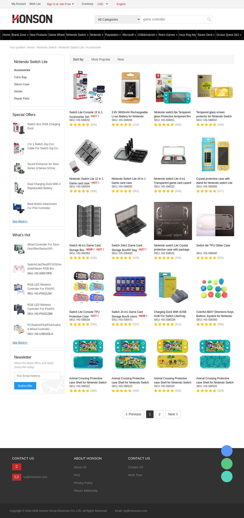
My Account (19, 4)
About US (80, 467)
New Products (38, 34)
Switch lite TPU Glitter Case (213, 245)
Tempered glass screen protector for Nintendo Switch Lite (214, 116)
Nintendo (97, 34)
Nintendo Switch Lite (71, 47)
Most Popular (100, 59)
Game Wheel (57, 34)
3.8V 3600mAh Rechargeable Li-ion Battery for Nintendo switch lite (130, 117)
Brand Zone (20, 34)
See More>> (20, 221)
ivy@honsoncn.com (35, 477)
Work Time (135, 475)
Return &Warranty (86, 490)
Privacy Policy (83, 483)
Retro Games (168, 34)
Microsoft (129, 34)
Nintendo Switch (77, 34)
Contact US (135, 467)
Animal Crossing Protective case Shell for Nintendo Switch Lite (88, 382)
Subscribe (25, 386)
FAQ (77, 475)
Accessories (93, 47)
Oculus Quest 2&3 (229, 34)
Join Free (65, 4)
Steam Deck (206, 34)
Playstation (113, 34)
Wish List (35, 4)
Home (6, 34)
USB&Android (147, 34)
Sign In (51, 4)
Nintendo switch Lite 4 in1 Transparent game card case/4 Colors (172, 183)
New (121, 59)
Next (173, 414)
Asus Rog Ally (187, 34)
